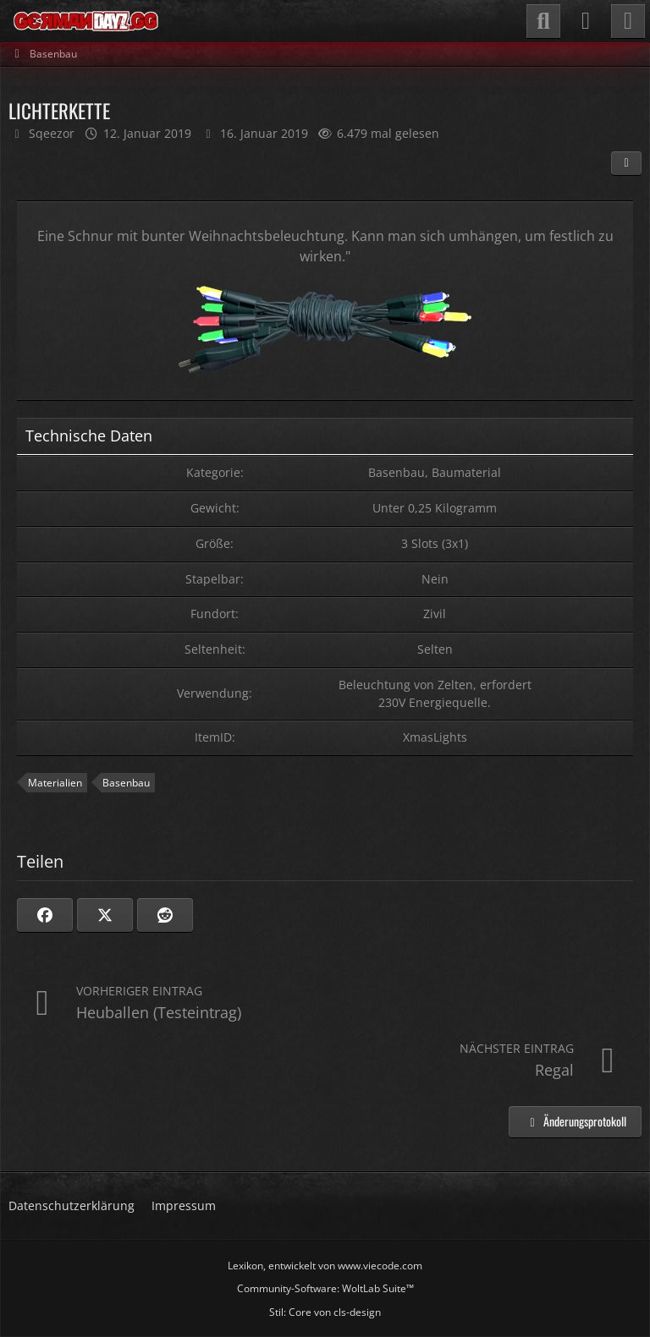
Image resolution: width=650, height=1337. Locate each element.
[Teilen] (626, 163)
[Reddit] (165, 915)
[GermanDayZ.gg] (85, 21)
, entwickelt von (325, 1265)
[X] (105, 915)
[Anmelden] (586, 21)
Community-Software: (325, 1288)
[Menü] (628, 21)
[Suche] (543, 21)
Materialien (55, 782)
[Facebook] (45, 915)
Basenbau (126, 782)
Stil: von (325, 1312)
